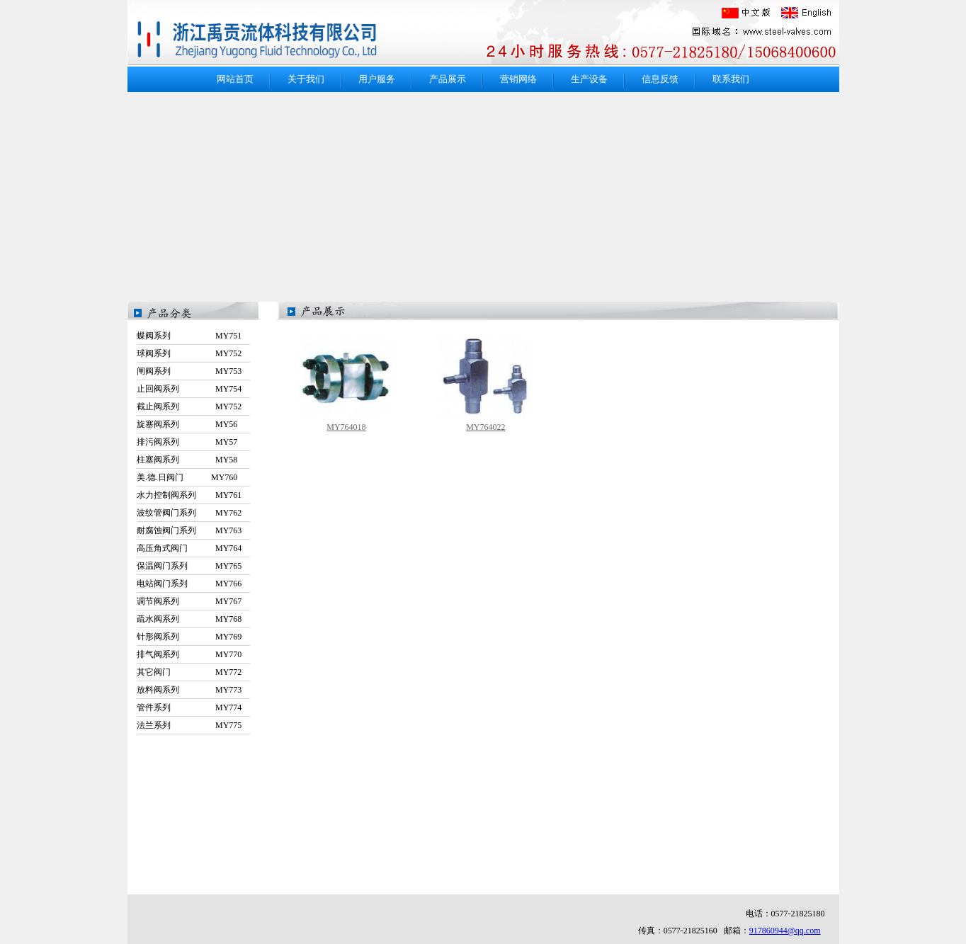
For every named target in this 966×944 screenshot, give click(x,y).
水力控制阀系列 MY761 (189, 495)
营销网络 (518, 79)
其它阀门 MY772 (189, 672)
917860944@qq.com (785, 931)
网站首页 (235, 79)
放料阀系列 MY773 (189, 690)
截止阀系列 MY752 (189, 406)
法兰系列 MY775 (189, 725)
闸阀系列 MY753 (189, 371)
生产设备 (589, 79)
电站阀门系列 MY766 (189, 583)
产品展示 (447, 79)
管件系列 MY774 (189, 707)
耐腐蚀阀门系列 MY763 (189, 530)
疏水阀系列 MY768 (189, 619)
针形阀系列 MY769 (189, 637)
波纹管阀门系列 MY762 (189, 513)
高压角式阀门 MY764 (189, 548)
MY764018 (345, 427)
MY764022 (485, 427)
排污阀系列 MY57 (187, 442)
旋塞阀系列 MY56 (187, 424)
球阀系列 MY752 (189, 353)
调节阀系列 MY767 (189, 601)
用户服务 (376, 79)
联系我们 (730, 79)
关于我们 (306, 79)
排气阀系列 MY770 (189, 654)
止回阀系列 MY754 (189, 389)
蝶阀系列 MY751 (189, 336)
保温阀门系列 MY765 (189, 566)
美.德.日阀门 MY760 (187, 477)
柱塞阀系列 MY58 (187, 460)
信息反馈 (660, 79)
